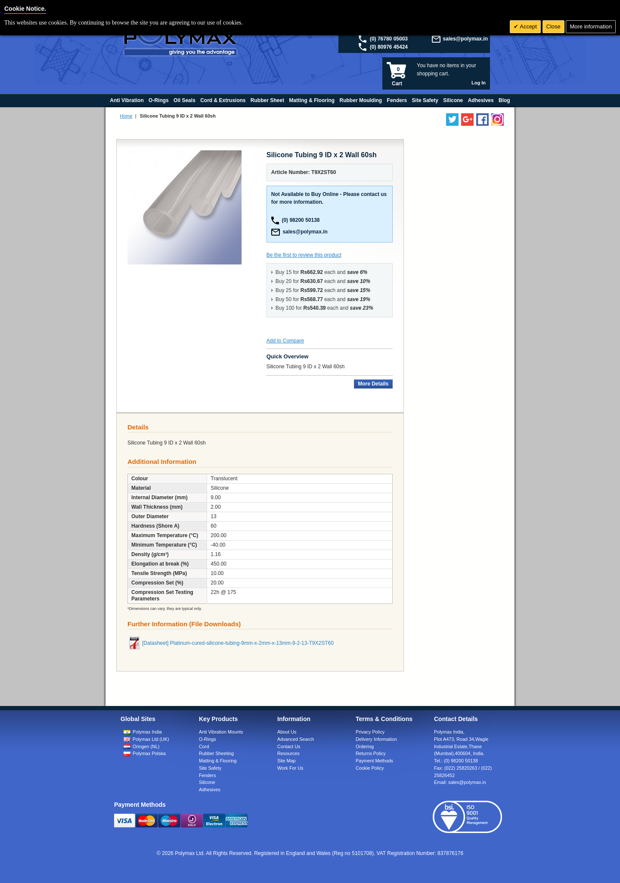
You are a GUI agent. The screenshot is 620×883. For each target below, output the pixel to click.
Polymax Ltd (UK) (151, 739)
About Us (286, 731)
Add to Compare (285, 341)
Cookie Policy (370, 768)
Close (553, 26)
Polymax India (147, 731)
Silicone (207, 782)
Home (126, 115)
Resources (288, 753)
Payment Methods (374, 760)
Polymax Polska (149, 753)
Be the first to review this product (304, 255)
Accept (527, 26)
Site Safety (210, 768)
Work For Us (290, 768)
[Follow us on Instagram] (497, 119)
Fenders (207, 775)
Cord (204, 746)
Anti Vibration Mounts (221, 731)
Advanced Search (295, 739)
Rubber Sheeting (216, 753)
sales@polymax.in (465, 39)
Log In (478, 82)
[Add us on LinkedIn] (467, 119)
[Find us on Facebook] (482, 119)
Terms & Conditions (384, 718)
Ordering (365, 746)
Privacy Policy (370, 731)
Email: (460, 782)
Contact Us (288, 746)
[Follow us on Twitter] (452, 119)
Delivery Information (376, 739)
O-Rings (207, 739)
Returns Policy (371, 753)
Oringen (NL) (146, 746)
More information (591, 26)
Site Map (286, 760)
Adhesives (209, 789)
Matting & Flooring (218, 760)
